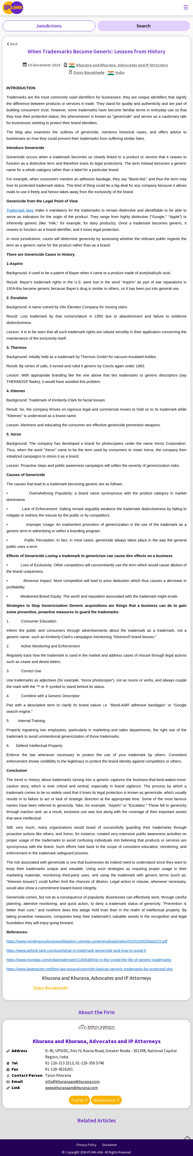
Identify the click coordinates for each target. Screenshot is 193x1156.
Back (14, 44)
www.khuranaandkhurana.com (71, 1087)
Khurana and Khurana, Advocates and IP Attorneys (122, 64)
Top (187, 1137)
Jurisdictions (49, 26)
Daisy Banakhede (89, 72)
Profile (77, 1100)
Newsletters (104, 1100)
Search (143, 26)
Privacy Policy (86, 1145)
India (119, 72)
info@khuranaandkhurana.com (72, 1081)
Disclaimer (109, 1145)
